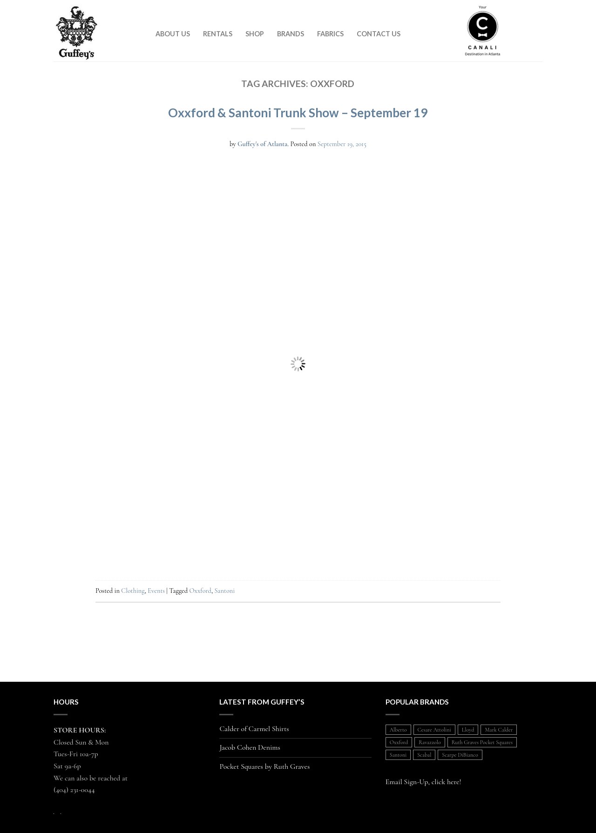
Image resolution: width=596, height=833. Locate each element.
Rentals (217, 34)
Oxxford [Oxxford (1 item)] (399, 742)
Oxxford (200, 591)
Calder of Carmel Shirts (254, 729)
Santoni (225, 591)
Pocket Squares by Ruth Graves (264, 766)
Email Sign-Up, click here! (423, 781)
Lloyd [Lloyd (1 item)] (468, 729)
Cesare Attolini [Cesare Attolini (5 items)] (434, 729)
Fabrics (330, 34)
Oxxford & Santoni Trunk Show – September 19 (297, 112)
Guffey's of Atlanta (262, 144)
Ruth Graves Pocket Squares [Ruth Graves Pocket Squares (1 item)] (482, 742)
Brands (290, 34)
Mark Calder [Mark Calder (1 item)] (499, 729)
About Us (173, 34)
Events (156, 591)
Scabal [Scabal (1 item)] (424, 755)
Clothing (132, 591)
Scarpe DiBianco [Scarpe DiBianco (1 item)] (460, 755)
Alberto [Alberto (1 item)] (398, 729)
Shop (254, 34)
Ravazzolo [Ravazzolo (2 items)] (429, 742)
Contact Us (378, 34)
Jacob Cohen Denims (249, 747)
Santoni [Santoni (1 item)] (398, 755)
